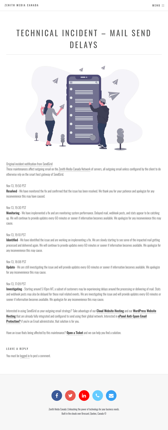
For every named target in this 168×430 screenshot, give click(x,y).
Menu (156, 5)
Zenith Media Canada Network (75, 169)
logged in (25, 355)
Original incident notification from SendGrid (29, 164)
